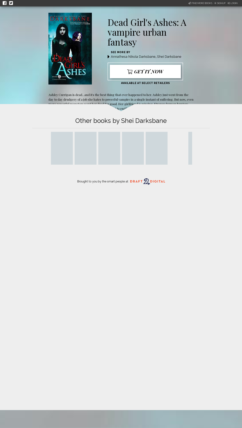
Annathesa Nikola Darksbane (133, 56)
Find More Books (200, 3)
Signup (219, 3)
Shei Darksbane (169, 56)
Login (232, 3)
